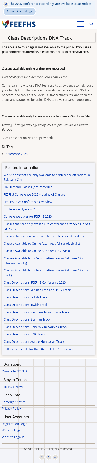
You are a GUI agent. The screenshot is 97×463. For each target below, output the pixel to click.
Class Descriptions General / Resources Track (35, 327)
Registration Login (14, 424)
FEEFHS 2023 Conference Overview (28, 202)
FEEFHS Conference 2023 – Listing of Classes (34, 194)
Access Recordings (20, 11)
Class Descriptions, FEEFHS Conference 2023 (35, 282)
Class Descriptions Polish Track (25, 297)
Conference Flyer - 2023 (20, 209)
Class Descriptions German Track (27, 319)
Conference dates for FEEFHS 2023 (28, 216)
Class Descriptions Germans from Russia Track (36, 312)
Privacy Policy (11, 409)
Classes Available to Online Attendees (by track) (37, 251)
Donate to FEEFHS (14, 371)
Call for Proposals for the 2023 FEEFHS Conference (39, 349)
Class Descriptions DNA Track (24, 334)
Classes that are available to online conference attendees (44, 236)
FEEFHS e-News (12, 387)
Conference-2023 (16, 154)
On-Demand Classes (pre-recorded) (28, 187)
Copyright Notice (14, 402)
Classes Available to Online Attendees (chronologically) (42, 243)
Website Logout (13, 437)
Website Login (12, 430)
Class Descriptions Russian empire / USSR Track (37, 290)
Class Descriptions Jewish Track (25, 305)
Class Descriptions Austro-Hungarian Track (34, 342)
